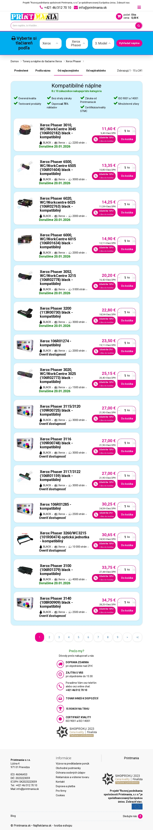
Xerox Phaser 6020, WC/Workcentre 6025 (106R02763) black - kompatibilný (57, 204)
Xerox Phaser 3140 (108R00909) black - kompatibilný (56, 602)
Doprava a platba (65, 786)
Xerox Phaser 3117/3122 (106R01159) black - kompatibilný (60, 476)
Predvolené (21, 70)
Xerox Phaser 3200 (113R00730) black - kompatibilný (56, 312)
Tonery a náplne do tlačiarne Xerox (42, 61)
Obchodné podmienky (68, 768)
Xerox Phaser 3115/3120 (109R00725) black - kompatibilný (60, 410)
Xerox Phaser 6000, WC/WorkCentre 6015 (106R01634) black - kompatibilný (58, 241)
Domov (15, 61)
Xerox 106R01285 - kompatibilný (55, 506)
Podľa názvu (42, 70)
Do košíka (127, 139)
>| (137, 637)
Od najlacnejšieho (68, 70)
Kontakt (60, 781)
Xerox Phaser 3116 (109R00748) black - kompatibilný (56, 443)
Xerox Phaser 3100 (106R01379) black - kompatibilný (56, 570)
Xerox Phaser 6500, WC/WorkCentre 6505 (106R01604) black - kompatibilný (58, 168)
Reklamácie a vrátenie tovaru (72, 777)
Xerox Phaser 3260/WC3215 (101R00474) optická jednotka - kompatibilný (64, 537)
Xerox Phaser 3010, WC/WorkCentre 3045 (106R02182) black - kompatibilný (58, 131)
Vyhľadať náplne (129, 43)
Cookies (60, 795)
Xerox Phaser (73, 61)
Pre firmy (61, 790)
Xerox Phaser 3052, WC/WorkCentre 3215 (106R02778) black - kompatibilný (58, 278)
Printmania (131, 758)
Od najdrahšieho (96, 70)
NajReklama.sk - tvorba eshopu (52, 825)
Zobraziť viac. (123, 2)
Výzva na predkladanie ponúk (72, 763)
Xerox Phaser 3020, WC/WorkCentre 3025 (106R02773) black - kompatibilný (58, 376)
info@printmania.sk (27, 789)
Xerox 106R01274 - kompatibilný (55, 343)
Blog (13, 815)
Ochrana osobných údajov (70, 772)
